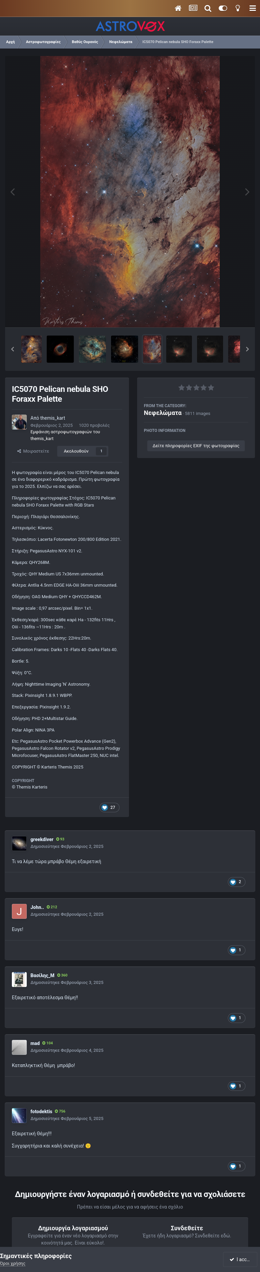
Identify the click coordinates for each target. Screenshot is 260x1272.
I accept (241, 1259)
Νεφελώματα (162, 412)
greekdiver (41, 839)
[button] (12, 349)
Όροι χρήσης (12, 1263)
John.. (37, 907)
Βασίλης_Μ (42, 975)
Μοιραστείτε (33, 451)
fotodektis (41, 1111)
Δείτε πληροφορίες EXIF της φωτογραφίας (196, 445)
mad (35, 1043)
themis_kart (52, 418)
